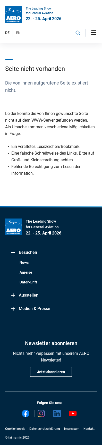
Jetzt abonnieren (51, 372)
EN (18, 33)
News (24, 263)
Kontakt (89, 429)
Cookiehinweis (15, 429)
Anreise (26, 272)
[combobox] (77, 32)
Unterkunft (28, 282)
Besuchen (23, 252)
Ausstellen (24, 295)
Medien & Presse (30, 309)
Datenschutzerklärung (44, 429)
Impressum (71, 429)
